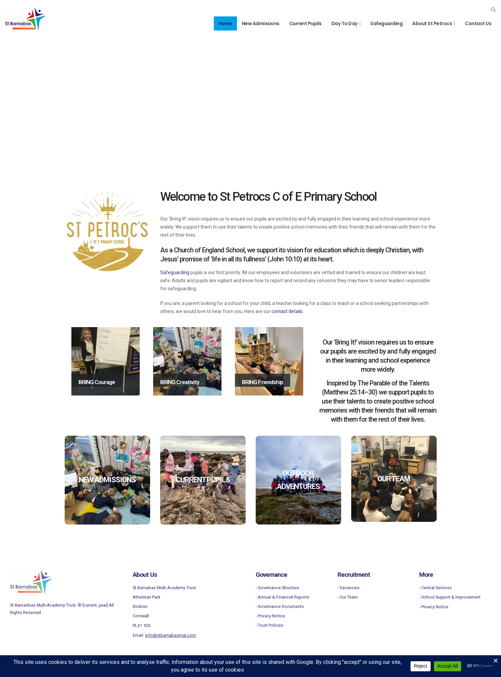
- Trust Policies (270, 625)
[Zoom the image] (31, 573)
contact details (287, 311)
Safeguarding (386, 23)
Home (225, 23)
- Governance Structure (277, 587)
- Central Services (435, 587)
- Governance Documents (280, 606)
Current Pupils (305, 23)
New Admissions (260, 23)
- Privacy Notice (270, 615)
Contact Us (478, 23)
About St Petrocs (432, 23)
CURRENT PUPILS (203, 480)
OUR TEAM (393, 479)
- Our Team (347, 597)
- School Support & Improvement (450, 597)
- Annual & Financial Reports (282, 597)
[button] (493, 10)
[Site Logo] (25, 19)
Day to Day (344, 23)
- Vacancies (348, 587)
